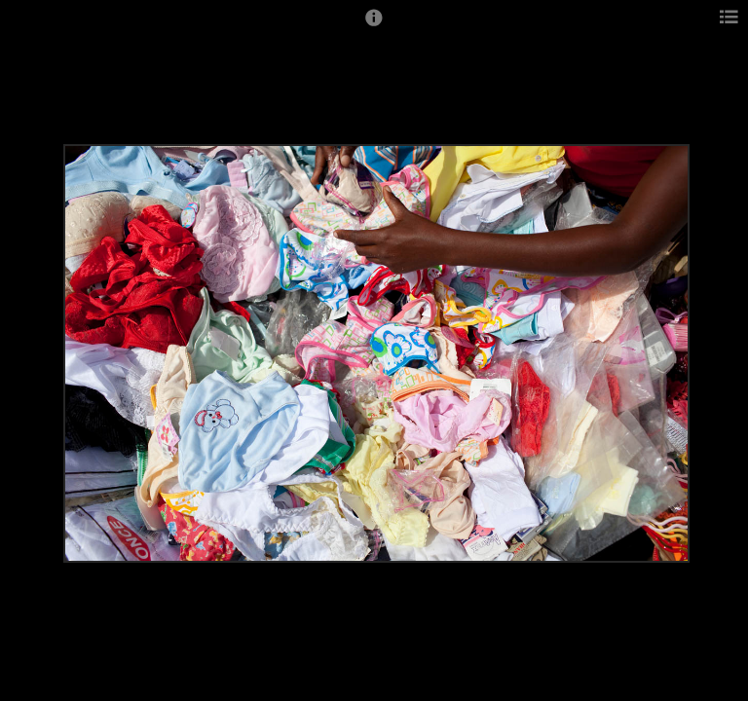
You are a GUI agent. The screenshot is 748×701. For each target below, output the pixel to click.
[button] (374, 26)
